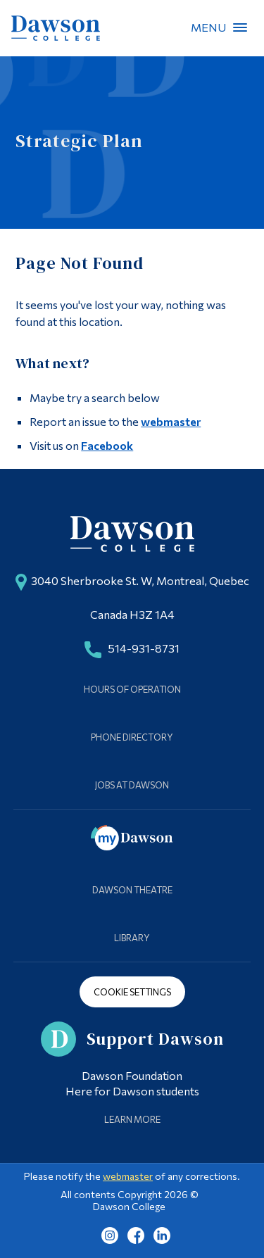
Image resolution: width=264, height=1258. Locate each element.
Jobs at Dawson (132, 785)
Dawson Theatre (132, 889)
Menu (240, 27)
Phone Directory (132, 737)
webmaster (171, 421)
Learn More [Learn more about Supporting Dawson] (132, 1119)
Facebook (107, 445)
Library (132, 937)
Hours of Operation (132, 689)
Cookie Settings (132, 992)
